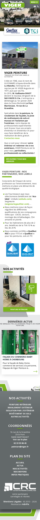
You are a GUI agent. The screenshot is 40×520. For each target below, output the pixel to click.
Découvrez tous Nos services (16, 160)
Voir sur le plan (20, 439)
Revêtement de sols (20, 413)
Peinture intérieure (20, 404)
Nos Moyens (20, 471)
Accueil (20, 462)
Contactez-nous (12, 138)
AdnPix (25, 504)
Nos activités (20, 468)
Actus (20, 465)
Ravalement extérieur (20, 407)
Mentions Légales (12, 501)
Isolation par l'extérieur (20, 410)
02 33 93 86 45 (20, 443)
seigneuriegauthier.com (16, 204)
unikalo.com (25, 199)
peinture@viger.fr (20, 446)
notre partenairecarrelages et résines (20, 490)
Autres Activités (20, 416)
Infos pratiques (20, 474)
